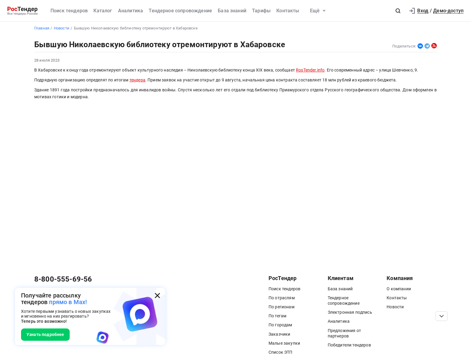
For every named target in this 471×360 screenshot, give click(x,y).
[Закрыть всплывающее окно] (157, 295)
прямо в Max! (68, 302)
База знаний (232, 11)
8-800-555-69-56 (63, 279)
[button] (398, 11)
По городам (280, 324)
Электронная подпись (350, 312)
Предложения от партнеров (344, 333)
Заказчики (279, 334)
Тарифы (261, 11)
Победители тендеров (349, 345)
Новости (395, 306)
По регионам (281, 306)
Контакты (287, 11)
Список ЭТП (281, 352)
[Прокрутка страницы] (442, 316)
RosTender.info (310, 70)
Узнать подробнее (45, 334)
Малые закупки (284, 343)
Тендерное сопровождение (180, 11)
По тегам (277, 315)
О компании (399, 288)
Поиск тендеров (69, 11)
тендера (137, 80)
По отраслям (282, 297)
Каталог (102, 11)
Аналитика (130, 11)
